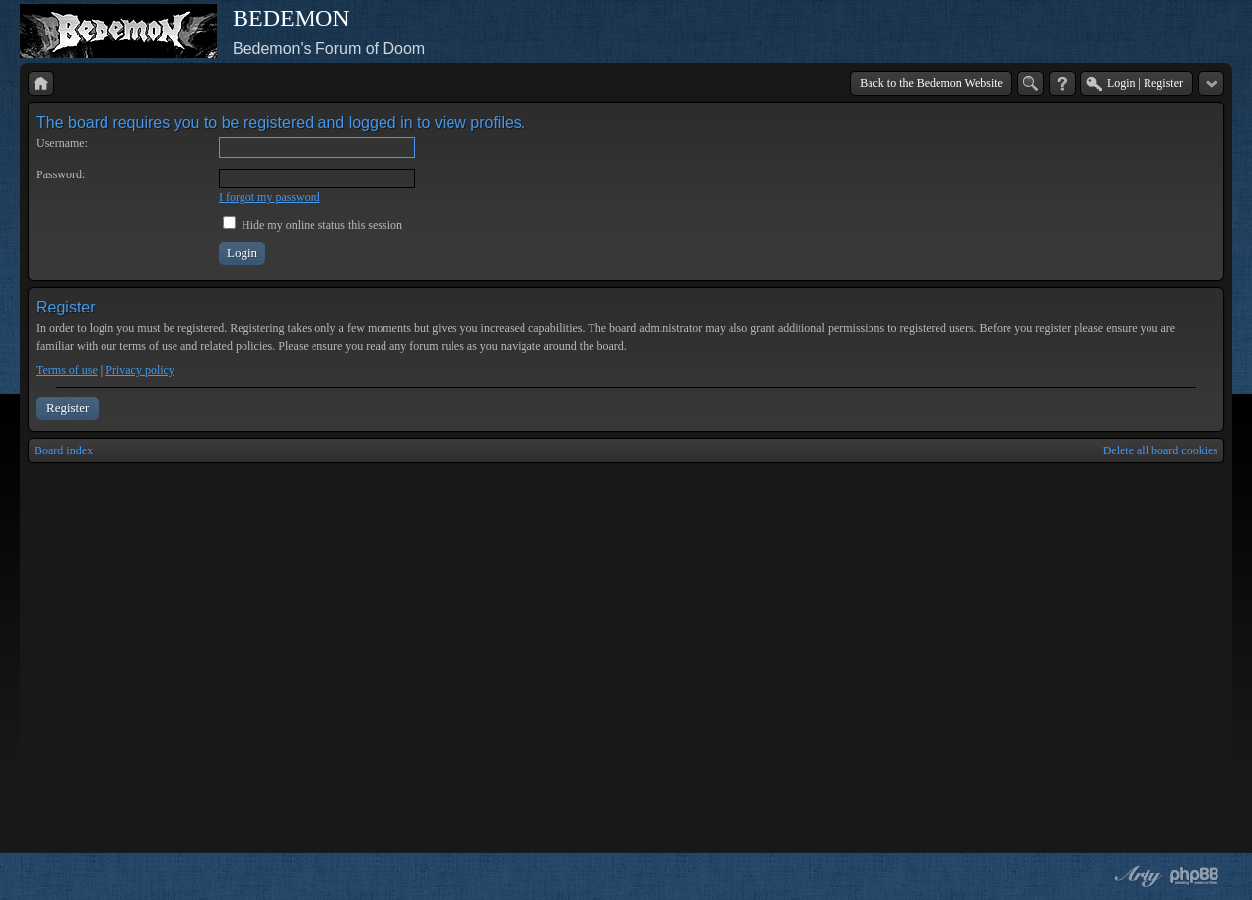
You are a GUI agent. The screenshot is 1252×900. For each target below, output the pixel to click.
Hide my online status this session (312, 225)
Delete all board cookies (1160, 450)
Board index (64, 450)
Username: (62, 143)
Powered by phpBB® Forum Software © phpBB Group (1194, 876)
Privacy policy (139, 370)
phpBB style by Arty (1135, 876)
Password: (60, 174)
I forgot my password (269, 197)
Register (67, 407)
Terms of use (67, 370)
